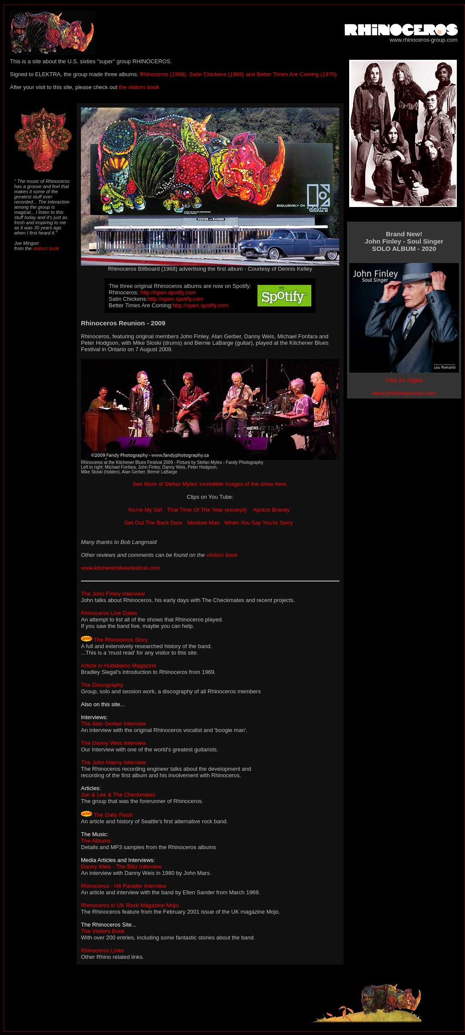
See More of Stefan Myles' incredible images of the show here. (210, 484)
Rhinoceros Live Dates (109, 613)
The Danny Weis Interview (113, 743)
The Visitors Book (103, 931)
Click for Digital (404, 380)
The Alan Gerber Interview (113, 723)
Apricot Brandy (271, 510)
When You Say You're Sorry (258, 522)
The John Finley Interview (113, 593)
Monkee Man (203, 522)
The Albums (96, 840)
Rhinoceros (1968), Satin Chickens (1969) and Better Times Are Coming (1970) (237, 74)
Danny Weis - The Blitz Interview (121, 866)
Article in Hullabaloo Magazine (118, 665)
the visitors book (139, 87)
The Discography (102, 685)
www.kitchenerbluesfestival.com (120, 568)
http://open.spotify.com (168, 292)
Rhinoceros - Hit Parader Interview (124, 886)
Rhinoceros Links (102, 950)
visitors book (45, 248)
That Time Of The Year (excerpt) (207, 510)
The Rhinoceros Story (121, 639)
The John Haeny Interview (113, 762)
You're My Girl (144, 510)
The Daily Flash (113, 815)
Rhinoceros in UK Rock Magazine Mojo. (130, 905)
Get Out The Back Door (153, 522)
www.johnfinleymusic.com (404, 393)
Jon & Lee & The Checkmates (118, 794)
